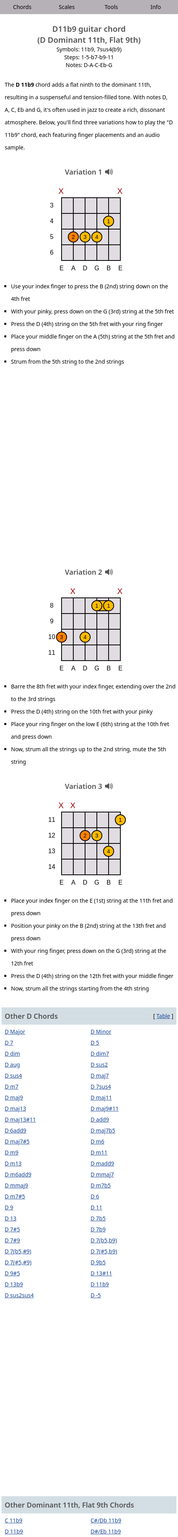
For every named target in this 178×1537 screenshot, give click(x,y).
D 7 (9, 1042)
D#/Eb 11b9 (106, 1531)
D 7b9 (98, 1229)
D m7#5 (15, 1196)
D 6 (95, 1196)
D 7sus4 (101, 1086)
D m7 (11, 1086)
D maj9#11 (104, 1108)
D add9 (100, 1119)
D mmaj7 (102, 1174)
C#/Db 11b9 (106, 1520)
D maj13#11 (20, 1119)
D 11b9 (100, 1284)
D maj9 (14, 1097)
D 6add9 (15, 1130)
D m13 (13, 1163)
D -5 (96, 1295)
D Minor (101, 1031)
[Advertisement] (89, 470)
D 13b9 (14, 1284)
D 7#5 (12, 1229)
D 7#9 (12, 1240)
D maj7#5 (17, 1141)
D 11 (96, 1207)
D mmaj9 (16, 1185)
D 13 (10, 1218)
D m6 (97, 1141)
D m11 (99, 1152)
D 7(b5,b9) (104, 1240)
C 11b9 (13, 1520)
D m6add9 (18, 1174)
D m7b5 (101, 1185)
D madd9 (102, 1163)
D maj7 (100, 1075)
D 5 (95, 1042)
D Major (15, 1031)
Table (163, 1016)
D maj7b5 (103, 1130)
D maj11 (101, 1097)
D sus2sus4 (19, 1295)
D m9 (11, 1152)
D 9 (9, 1207)
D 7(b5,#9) (18, 1251)
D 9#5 (12, 1273)
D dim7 (100, 1053)
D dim (12, 1053)
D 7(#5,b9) (104, 1251)
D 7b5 (98, 1218)
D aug (12, 1064)
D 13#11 (101, 1273)
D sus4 (13, 1075)
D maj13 (15, 1108)
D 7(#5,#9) (18, 1262)
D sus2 (99, 1064)
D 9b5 (98, 1262)
